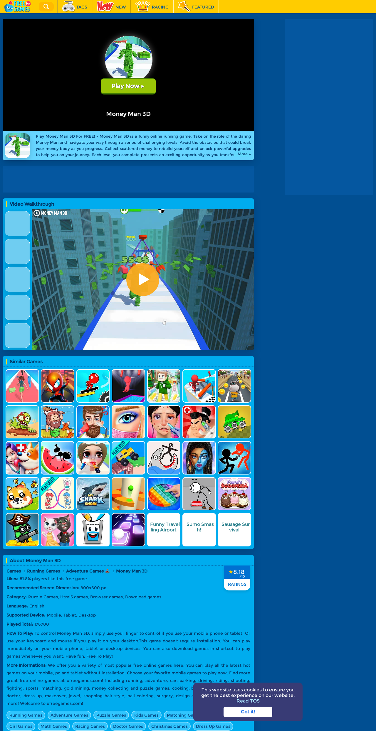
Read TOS (248, 701)
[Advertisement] (130, 179)
